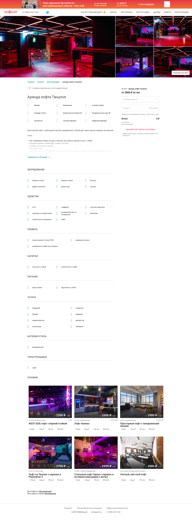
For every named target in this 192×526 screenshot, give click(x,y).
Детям (156, 12)
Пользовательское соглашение (89, 508)
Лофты (113, 12)
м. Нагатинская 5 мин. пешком (100, 4)
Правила (32, 229)
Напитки (32, 256)
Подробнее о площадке (37, 157)
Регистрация (181, 12)
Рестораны (126, 12)
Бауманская (50, 493)
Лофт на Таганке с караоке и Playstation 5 (45, 475)
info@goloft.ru (96, 512)
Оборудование (35, 169)
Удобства (33, 196)
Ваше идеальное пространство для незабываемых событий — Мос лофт (63, 4)
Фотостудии (142, 12)
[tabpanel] (50, 402)
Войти (167, 12)
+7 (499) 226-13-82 (30, 12)
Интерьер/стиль (36, 336)
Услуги (31, 297)
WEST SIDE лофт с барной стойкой (48, 423)
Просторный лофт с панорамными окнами (139, 424)
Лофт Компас (82, 423)
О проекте (68, 508)
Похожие (32, 377)
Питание (32, 276)
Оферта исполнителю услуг (117, 508)
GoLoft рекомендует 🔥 (93, 12)
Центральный (45, 491)
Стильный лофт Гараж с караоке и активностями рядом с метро (93, 475)
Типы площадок (37, 357)
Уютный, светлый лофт (133, 474)
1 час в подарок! (146, 4)
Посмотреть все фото (180, 73)
